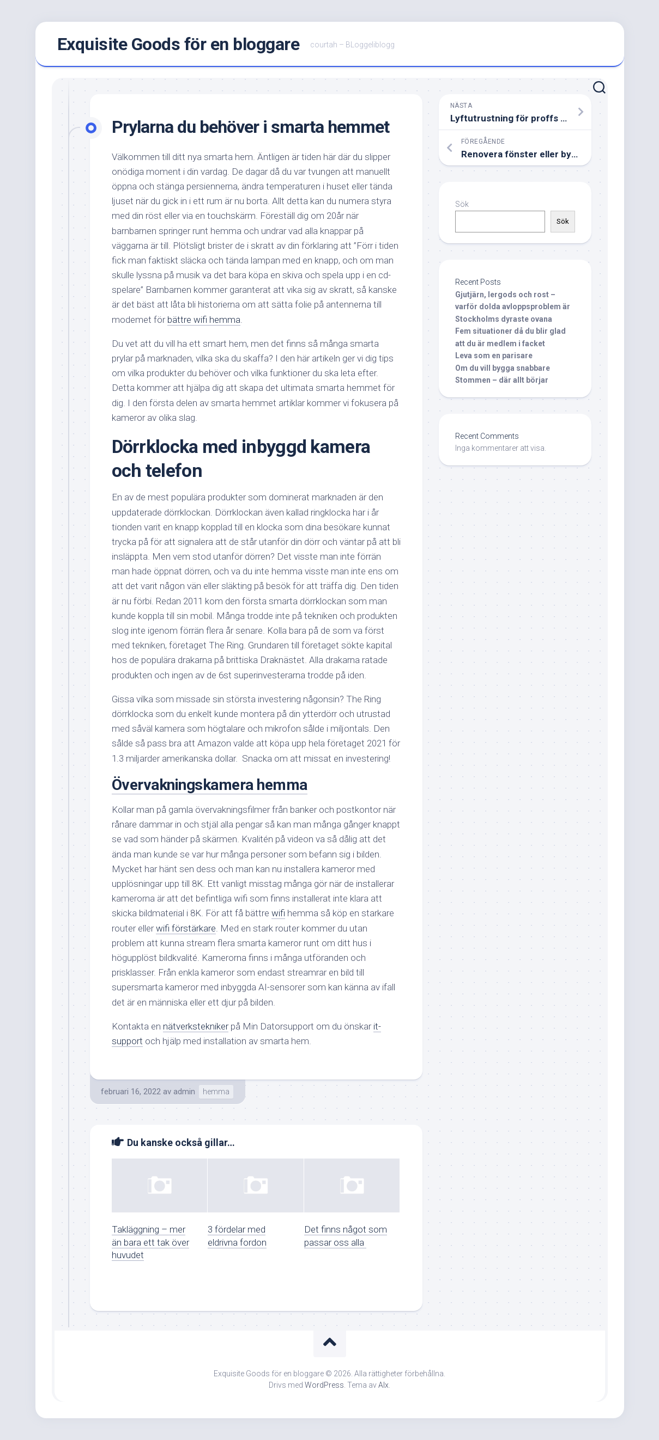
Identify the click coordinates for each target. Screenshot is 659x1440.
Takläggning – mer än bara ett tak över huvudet (150, 1242)
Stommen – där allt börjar (501, 380)
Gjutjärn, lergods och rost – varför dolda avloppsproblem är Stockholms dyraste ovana (512, 306)
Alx (383, 1385)
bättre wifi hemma (203, 319)
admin (184, 1091)
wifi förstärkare (186, 928)
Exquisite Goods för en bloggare (178, 44)
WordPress (324, 1385)
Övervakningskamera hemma (209, 785)
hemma (216, 1091)
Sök (462, 204)
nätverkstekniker (195, 1026)
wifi (278, 913)
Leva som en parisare (494, 355)
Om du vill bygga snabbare (502, 368)
